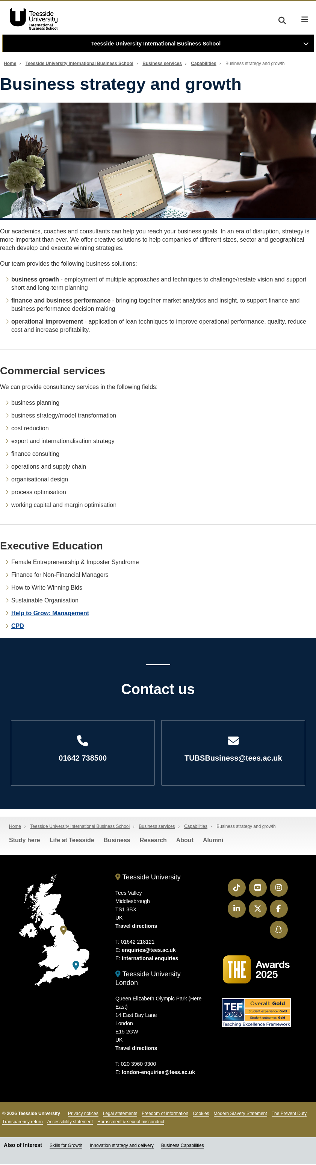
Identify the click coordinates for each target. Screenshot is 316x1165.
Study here (24, 841)
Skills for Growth (66, 1145)
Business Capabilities (182, 1145)
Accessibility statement (70, 1122)
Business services (162, 63)
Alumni (213, 841)
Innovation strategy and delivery (121, 1145)
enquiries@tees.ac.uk (149, 951)
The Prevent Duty (289, 1114)
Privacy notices (83, 1114)
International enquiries (150, 959)
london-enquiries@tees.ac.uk (158, 1073)
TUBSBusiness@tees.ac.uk (233, 749)
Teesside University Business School (32, 19)
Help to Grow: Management (50, 613)
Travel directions (136, 927)
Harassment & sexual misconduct (130, 1122)
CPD (17, 626)
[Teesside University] (63, 931)
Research (153, 841)
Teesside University (148, 878)
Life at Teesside (72, 841)
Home (10, 63)
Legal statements (120, 1114)
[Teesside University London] (76, 966)
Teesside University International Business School (156, 44)
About (185, 841)
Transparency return (22, 1122)
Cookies (201, 1114)
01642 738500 (83, 749)
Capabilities (203, 63)
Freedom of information (165, 1114)
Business (117, 841)
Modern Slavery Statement (240, 1114)
